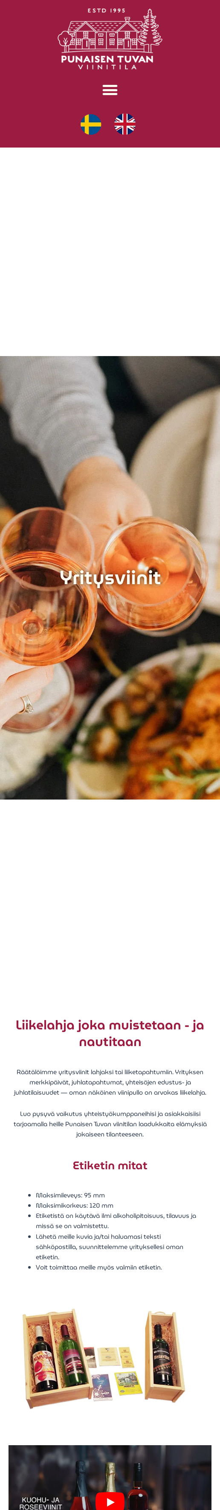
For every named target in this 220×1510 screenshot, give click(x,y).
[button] (110, 90)
